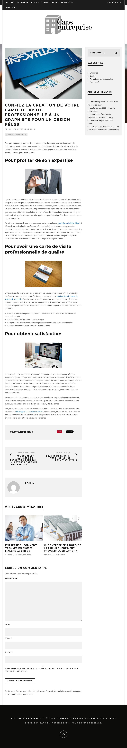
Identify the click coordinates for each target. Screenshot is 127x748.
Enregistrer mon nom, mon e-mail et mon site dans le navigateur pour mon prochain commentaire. (41, 670)
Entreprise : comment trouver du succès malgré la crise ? (21, 548)
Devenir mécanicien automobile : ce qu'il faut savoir (61, 458)
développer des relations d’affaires (29, 412)
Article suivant (62, 453)
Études (35, 2)
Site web (9, 652)
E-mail (8, 639)
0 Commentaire (21, 134)
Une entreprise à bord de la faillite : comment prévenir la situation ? (62, 548)
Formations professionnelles (57, 2)
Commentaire (11, 578)
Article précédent (26, 453)
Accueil (10, 2)
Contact (10, 7)
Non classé (94, 82)
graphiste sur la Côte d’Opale (69, 223)
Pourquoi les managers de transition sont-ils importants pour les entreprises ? (23, 460)
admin (8, 129)
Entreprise (22, 2)
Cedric (8, 555)
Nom (7, 625)
